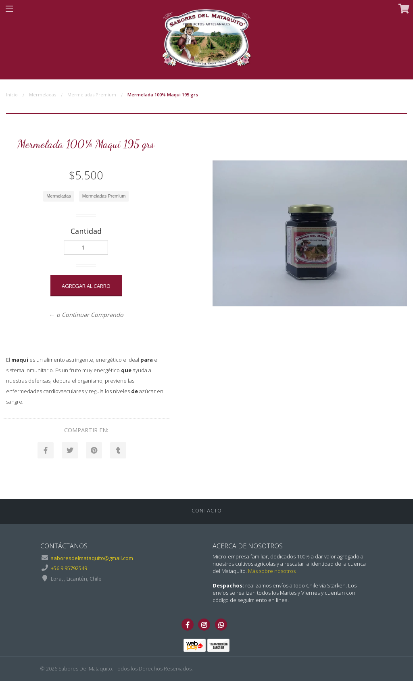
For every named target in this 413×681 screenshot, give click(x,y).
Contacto (207, 510)
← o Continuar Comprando (86, 315)
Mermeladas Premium (91, 95)
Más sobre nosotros (272, 571)
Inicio (12, 95)
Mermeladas (42, 95)
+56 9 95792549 (69, 568)
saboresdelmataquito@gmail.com (92, 558)
